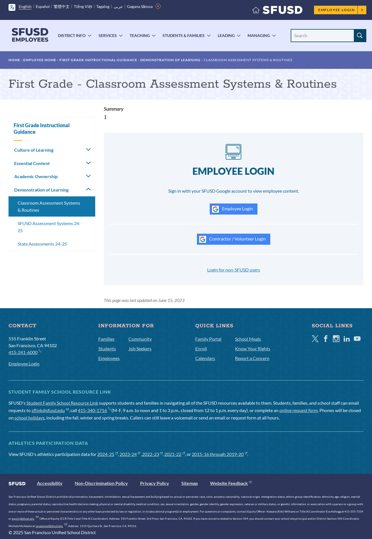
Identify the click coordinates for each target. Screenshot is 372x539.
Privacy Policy (154, 483)
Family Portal (208, 338)
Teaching (140, 35)
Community (140, 338)
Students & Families (184, 35)
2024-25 (107, 454)
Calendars (205, 358)
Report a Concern (252, 358)
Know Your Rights (252, 348)
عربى (118, 6)
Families (106, 338)
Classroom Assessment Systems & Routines (49, 206)
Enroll (201, 348)
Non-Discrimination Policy (101, 483)
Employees (109, 358)
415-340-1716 (94, 410)
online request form (298, 410)
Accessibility (50, 483)
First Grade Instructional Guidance (98, 60)
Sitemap (189, 483)
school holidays (29, 417)
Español (43, 6)
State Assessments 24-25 (42, 243)
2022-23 (152, 454)
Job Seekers (139, 348)
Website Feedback (231, 483)
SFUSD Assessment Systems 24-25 (49, 227)
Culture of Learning (33, 150)
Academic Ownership (36, 176)
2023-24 (130, 454)
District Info (72, 35)
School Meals (248, 338)
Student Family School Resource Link (62, 403)
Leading (226, 35)
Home (14, 60)
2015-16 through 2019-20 (219, 454)
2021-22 (174, 454)
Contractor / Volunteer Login (232, 239)
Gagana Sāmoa (140, 6)
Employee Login (340, 10)
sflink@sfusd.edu (50, 410)
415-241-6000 (25, 352)
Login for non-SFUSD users (233, 269)
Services (108, 35)
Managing (259, 35)
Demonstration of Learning (170, 60)
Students (107, 348)
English (25, 6)
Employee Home (39, 60)
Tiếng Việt (83, 6)
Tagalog (102, 6)
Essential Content (32, 163)
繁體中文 (62, 6)
